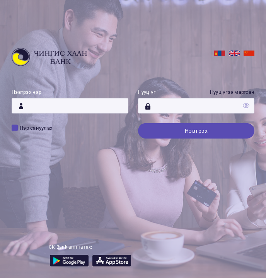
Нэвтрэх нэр (26, 92)
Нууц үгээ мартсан (232, 92)
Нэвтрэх (196, 131)
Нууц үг (147, 92)
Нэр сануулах (36, 128)
